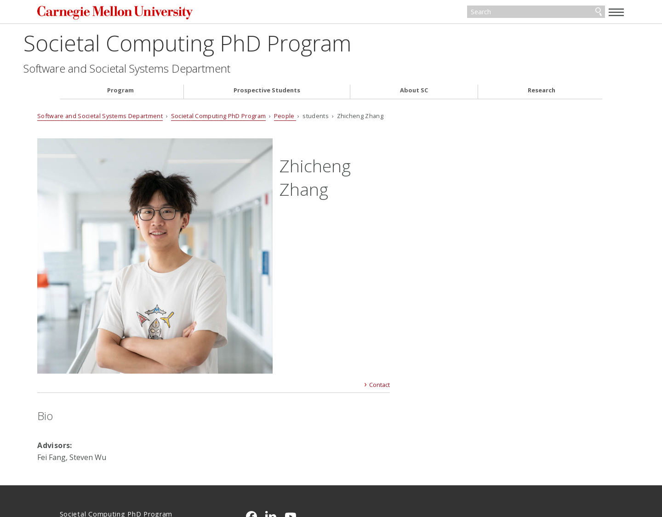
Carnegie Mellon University (145, 13)
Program (120, 92)
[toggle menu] (594, 12)
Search (576, 13)
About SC (414, 92)
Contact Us (78, 459)
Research (541, 92)
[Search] (514, 13)
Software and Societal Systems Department (163, 69)
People (307, 117)
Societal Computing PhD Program (224, 44)
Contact (375, 265)
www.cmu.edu (131, 477)
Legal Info (76, 477)
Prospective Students (267, 92)
